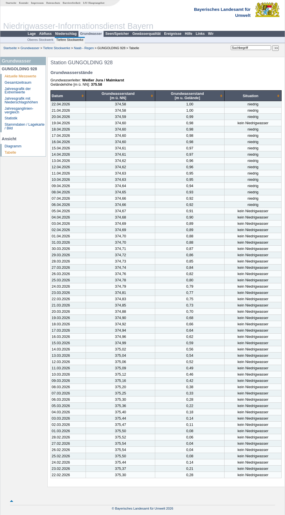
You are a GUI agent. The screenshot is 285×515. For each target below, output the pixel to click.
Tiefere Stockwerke (69, 39)
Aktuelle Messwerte (20, 76)
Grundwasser (91, 34)
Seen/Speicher (117, 34)
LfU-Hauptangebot (93, 2)
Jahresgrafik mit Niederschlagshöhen (21, 100)
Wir (210, 34)
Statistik (11, 118)
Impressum (37, 2)
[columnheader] (68, 96)
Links (200, 34)
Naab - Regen (84, 48)
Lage (32, 34)
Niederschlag (65, 34)
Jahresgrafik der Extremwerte (18, 91)
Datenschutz (53, 2)
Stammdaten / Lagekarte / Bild (25, 126)
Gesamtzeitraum (18, 82)
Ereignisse (172, 34)
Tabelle (10, 152)
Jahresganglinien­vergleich (19, 110)
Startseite (11, 2)
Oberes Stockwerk (40, 39)
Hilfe (188, 34)
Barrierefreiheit (71, 2)
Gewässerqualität (146, 34)
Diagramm (13, 146)
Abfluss (45, 34)
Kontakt (24, 2)
